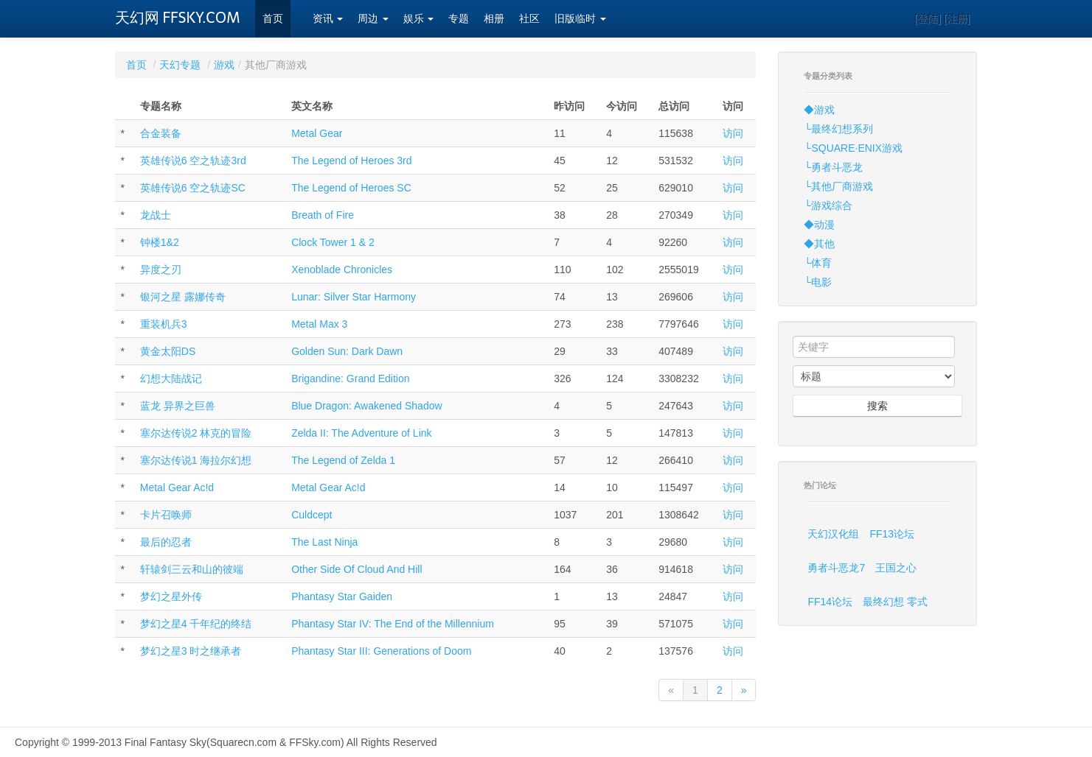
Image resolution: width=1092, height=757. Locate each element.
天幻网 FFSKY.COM (177, 18)
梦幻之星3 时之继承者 (191, 651)
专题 (458, 19)
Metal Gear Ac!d (177, 487)
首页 (272, 19)
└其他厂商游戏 (838, 186)
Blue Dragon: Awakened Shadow (366, 406)
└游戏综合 (828, 205)
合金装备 (160, 133)
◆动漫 (819, 224)
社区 (529, 19)
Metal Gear (316, 133)
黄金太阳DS (167, 351)
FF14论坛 (829, 602)
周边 (373, 19)
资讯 (328, 19)
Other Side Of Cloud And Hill (356, 569)
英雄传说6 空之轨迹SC (193, 188)
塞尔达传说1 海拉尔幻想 (196, 460)
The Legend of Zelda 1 (343, 460)
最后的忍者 (166, 542)
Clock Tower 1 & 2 (333, 242)
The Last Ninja (324, 542)
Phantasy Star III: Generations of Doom (381, 651)
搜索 (877, 406)
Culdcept (311, 515)
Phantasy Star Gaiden (341, 596)
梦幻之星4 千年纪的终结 (196, 624)
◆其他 (819, 244)
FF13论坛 (891, 534)
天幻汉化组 (833, 534)
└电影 (818, 282)
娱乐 (418, 19)
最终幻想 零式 (895, 602)
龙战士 (155, 215)
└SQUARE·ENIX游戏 (853, 148)
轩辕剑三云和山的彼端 (191, 569)
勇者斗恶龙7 (836, 568)
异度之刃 (160, 269)
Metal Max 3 (319, 324)
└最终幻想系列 (838, 129)
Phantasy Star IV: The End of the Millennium (392, 624)
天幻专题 (180, 65)
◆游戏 (819, 110)
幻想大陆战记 (171, 378)
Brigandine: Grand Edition (350, 378)
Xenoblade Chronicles (341, 269)
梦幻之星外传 (171, 596)
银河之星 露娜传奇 (183, 297)
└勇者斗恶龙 (833, 167)
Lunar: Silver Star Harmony (353, 297)
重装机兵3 (163, 324)
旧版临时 (580, 19)
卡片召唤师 (166, 515)
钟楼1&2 (159, 242)
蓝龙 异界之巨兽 (177, 406)
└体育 (818, 263)
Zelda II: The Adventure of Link (361, 433)
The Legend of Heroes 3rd (351, 160)
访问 (733, 133)
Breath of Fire (322, 215)
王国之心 (896, 568)
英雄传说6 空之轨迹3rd (193, 160)
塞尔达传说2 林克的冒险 (196, 433)
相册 (494, 19)
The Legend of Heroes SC (351, 188)
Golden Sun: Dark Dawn (347, 351)
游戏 (224, 65)
